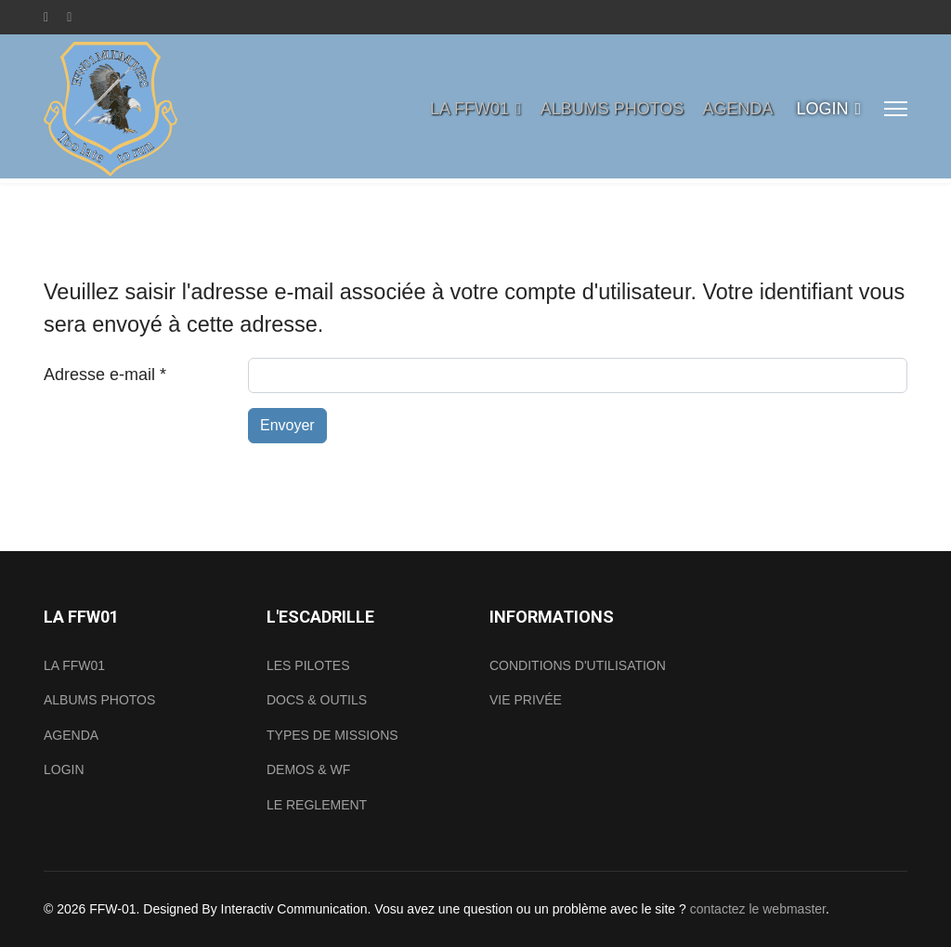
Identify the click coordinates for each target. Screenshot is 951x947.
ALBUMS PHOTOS (612, 108)
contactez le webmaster (758, 908)
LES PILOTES (308, 665)
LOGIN (822, 108)
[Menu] (895, 108)
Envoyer (287, 425)
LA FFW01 (469, 108)
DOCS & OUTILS (317, 699)
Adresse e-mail (105, 374)
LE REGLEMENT (317, 804)
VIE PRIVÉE (525, 699)
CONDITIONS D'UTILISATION (577, 665)
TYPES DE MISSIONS (332, 735)
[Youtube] (69, 16)
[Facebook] (46, 16)
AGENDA (737, 108)
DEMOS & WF (308, 769)
